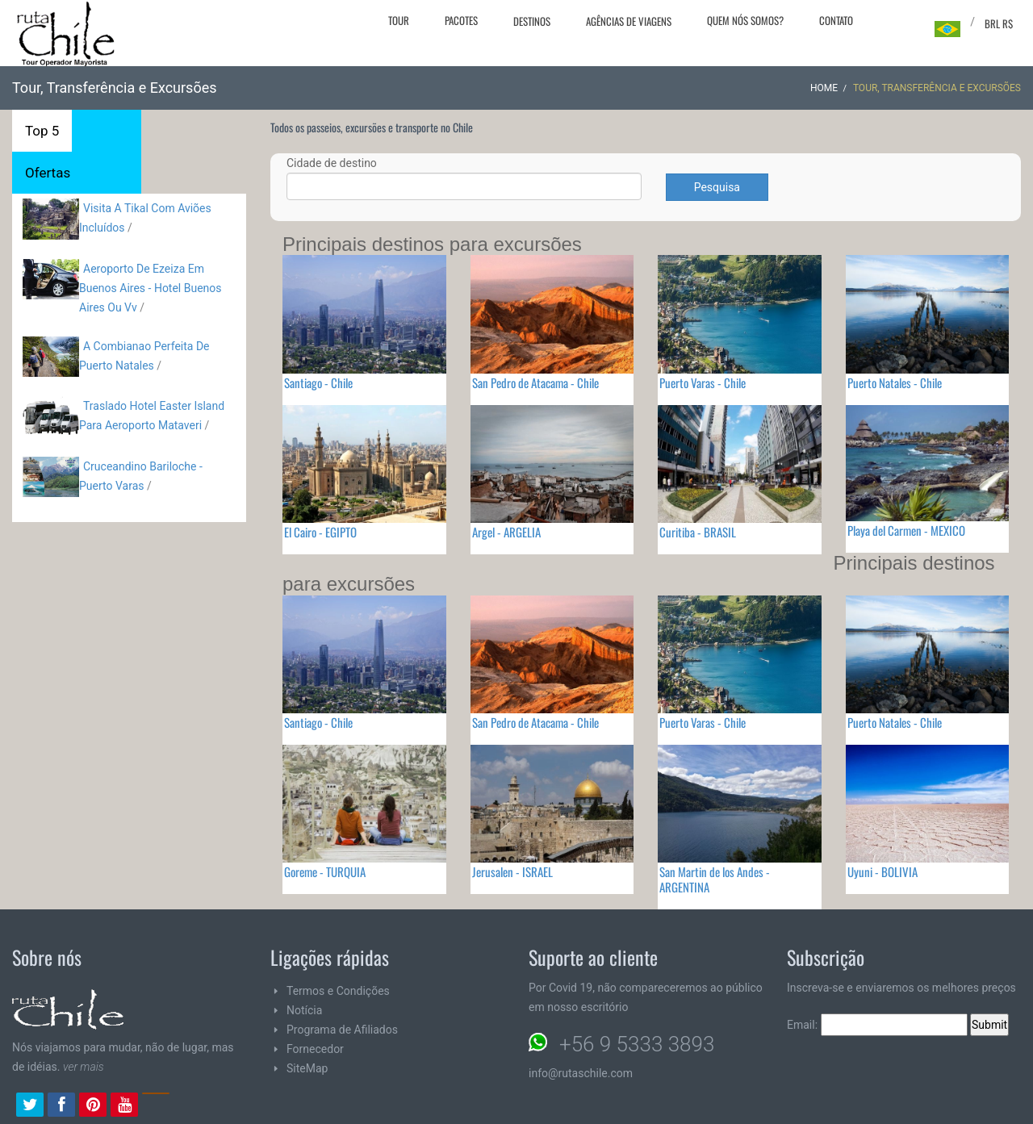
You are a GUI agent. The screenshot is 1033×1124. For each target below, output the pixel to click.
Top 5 (42, 131)
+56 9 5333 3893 (636, 1044)
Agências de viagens (628, 21)
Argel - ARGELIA (506, 532)
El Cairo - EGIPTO (320, 532)
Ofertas (47, 173)
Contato (836, 20)
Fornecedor (315, 1049)
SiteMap (307, 1068)
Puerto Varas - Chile (702, 382)
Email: (877, 1024)
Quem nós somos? (745, 20)
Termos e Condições (338, 990)
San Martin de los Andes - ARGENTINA (714, 879)
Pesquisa (717, 187)
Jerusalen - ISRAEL (512, 871)
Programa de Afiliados (342, 1029)
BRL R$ (999, 23)
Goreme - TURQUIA (325, 871)
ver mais (83, 1066)
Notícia (304, 1010)
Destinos (531, 21)
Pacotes (461, 20)
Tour (398, 20)
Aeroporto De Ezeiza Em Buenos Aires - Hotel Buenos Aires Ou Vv (150, 288)
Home (824, 88)
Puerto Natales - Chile (894, 382)
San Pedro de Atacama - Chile (535, 382)
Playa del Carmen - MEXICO (906, 530)
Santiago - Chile (318, 382)
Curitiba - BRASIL (697, 532)
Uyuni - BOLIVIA (882, 871)
